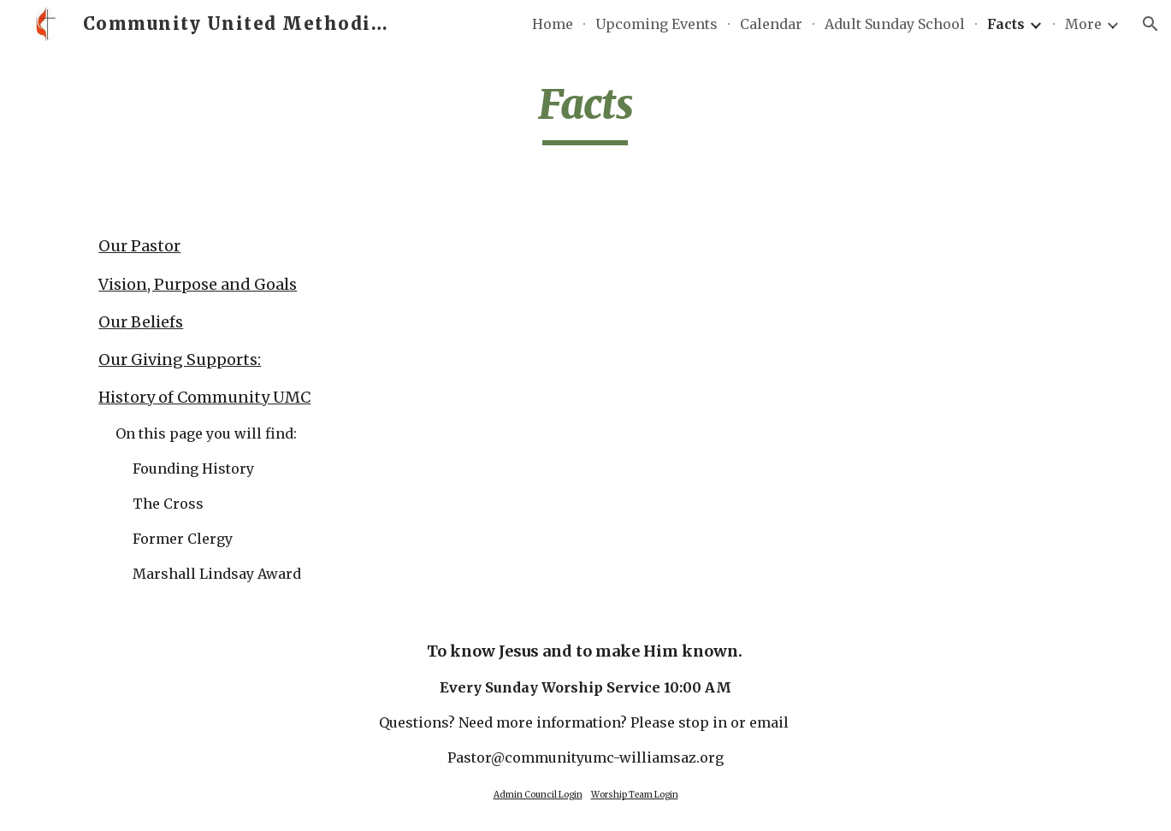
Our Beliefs (140, 322)
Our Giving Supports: (179, 359)
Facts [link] (1006, 23)
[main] (586, 112)
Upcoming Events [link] (656, 23)
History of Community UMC (204, 397)
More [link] (1083, 23)
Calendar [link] (771, 23)
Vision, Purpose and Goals (197, 284)
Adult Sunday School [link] (895, 23)
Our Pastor (139, 246)
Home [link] (552, 23)
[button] (1150, 23)
